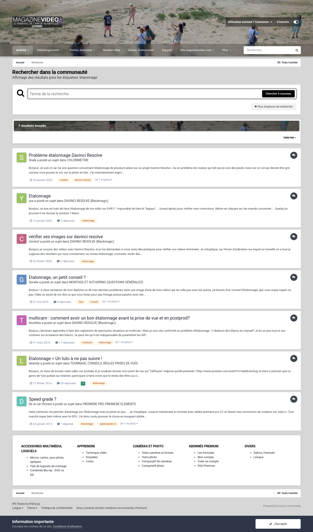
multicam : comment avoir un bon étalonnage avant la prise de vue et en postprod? (109, 318)
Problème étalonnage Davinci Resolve (65, 155)
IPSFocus (34, 503)
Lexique (258, 457)
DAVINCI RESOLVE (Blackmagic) (86, 201)
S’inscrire (283, 22)
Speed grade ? (42, 399)
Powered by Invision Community (282, 506)
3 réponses (65, 261)
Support (167, 50)
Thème (32, 508)
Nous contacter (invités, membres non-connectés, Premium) (111, 508)
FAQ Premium (206, 465)
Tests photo (149, 457)
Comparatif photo (153, 465)
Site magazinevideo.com (196, 50)
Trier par (289, 138)
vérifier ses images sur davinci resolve (66, 236)
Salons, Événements (141, 50)
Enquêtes (92, 457)
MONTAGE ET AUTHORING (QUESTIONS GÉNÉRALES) (106, 282)
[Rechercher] (268, 50)
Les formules (206, 452)
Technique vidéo (96, 452)
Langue (17, 508)
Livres (89, 461)
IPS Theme (18, 503)
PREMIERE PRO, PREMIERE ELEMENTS (109, 404)
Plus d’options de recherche (274, 106)
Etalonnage (40, 196)
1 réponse (65, 424)
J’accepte (278, 524)
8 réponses (62, 301)
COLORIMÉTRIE (77, 160)
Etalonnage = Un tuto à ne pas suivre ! (65, 358)
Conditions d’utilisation (67, 526)
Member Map (111, 50)
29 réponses (66, 383)
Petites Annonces (81, 50)
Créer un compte (208, 461)
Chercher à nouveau (278, 93)
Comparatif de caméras (157, 461)
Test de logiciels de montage (48, 466)
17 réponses (64, 342)
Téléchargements (48, 50)
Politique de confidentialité (57, 508)
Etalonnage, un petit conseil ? (57, 277)
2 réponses (66, 220)
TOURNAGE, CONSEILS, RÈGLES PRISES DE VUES (104, 363)
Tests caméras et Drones (158, 452)
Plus (225, 50)
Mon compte (206, 457)
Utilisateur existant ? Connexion (250, 22)
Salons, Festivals (264, 452)
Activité (21, 50)
